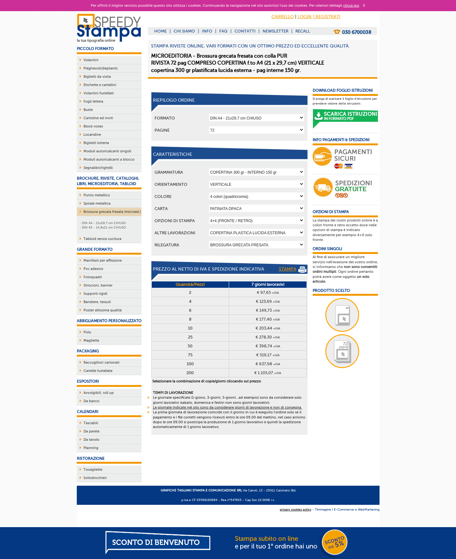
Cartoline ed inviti (98, 118)
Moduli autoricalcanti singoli (107, 151)
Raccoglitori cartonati (101, 362)
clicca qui (351, 6)
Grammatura (169, 172)
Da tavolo (91, 440)
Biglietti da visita (97, 77)
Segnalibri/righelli (98, 168)
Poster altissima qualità (102, 310)
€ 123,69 (268, 301)
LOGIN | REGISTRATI (319, 16)
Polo (87, 332)
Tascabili (90, 423)
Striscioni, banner (97, 285)
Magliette (91, 340)
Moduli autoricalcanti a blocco (108, 159)
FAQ (223, 31)
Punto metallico (96, 195)
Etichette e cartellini (99, 85)
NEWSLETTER (275, 31)
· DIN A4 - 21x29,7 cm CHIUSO (103, 223)
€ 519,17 (267, 354)
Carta (161, 208)
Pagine (162, 130)
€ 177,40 (268, 319)
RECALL (302, 31)
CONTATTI (245, 31)
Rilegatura (167, 245)
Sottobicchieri (95, 478)
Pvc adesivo (93, 269)
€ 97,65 (268, 292)
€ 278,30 (268, 337)
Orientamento (171, 184)
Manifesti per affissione (102, 260)
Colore (163, 196)
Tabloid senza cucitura (102, 239)
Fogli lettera (93, 101)
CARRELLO (282, 16)
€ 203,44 (268, 328)
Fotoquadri (92, 277)
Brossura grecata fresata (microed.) (112, 212)
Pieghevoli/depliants (100, 68)
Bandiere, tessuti (97, 302)
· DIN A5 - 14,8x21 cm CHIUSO (103, 227)
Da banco (91, 401)
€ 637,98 (268, 363)
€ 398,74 (268, 346)
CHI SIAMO (184, 31)
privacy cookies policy (295, 509)
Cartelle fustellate (97, 371)
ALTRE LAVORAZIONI (175, 232)
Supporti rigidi (95, 294)
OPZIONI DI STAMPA (175, 220)
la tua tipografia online (96, 40)
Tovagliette (92, 470)
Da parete (91, 431)
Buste (88, 110)
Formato (165, 118)
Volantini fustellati (98, 93)
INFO (207, 31)
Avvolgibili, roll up (98, 393)
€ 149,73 (268, 310)
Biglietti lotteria (96, 143)
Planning (90, 448)
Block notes (93, 126)
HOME (160, 31)
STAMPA (293, 269)
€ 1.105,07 (267, 372)
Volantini (90, 60)
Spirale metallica (97, 203)
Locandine (92, 135)
